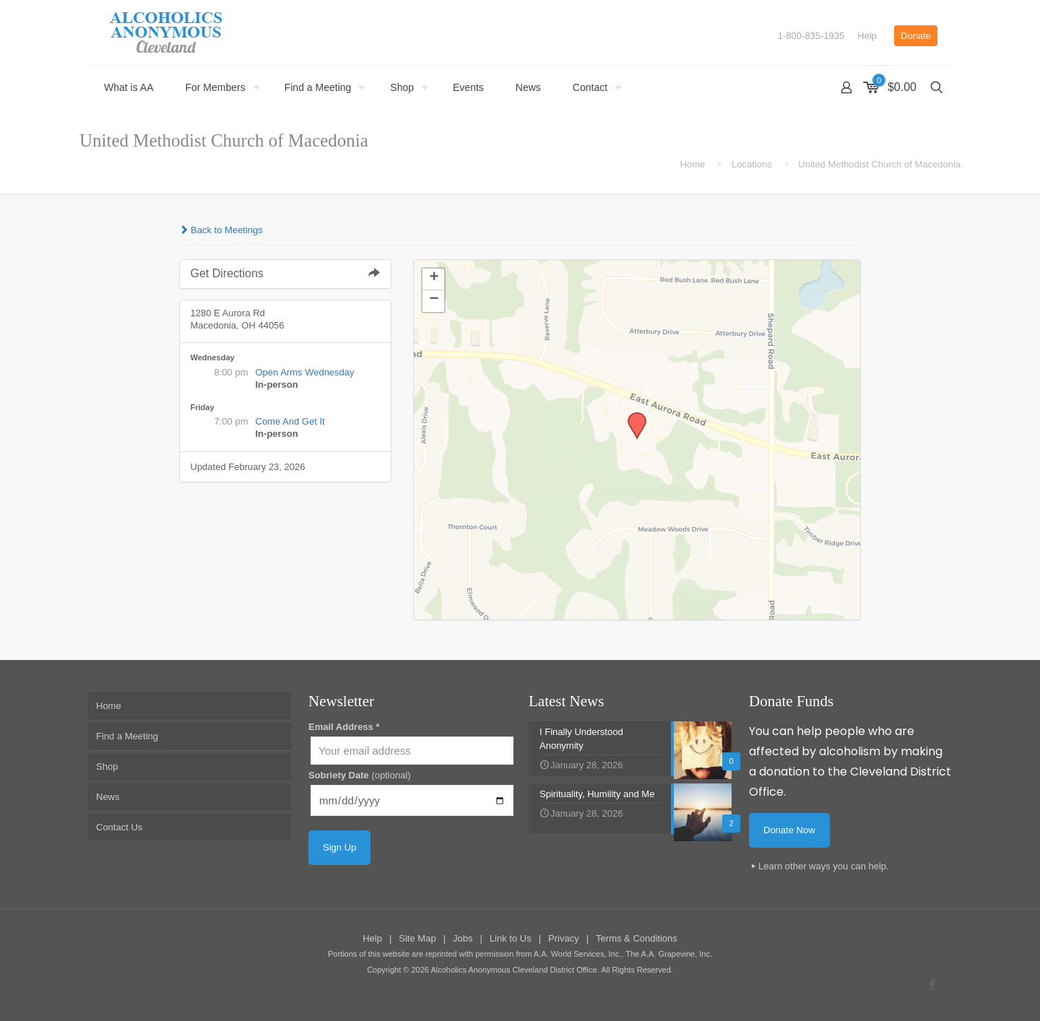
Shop (107, 766)
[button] (632, 416)
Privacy (563, 938)
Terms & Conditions (636, 938)
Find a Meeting (127, 736)
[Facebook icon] (932, 984)
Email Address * (344, 726)
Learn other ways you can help (822, 866)
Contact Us (119, 827)
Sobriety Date (359, 775)
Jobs (462, 938)
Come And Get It (290, 421)
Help (867, 35)
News (108, 796)
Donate (916, 35)
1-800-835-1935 (811, 35)
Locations (752, 164)
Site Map (417, 938)
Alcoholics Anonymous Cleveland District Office (513, 969)
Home (693, 164)
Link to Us (511, 938)
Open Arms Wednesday (305, 372)
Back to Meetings (221, 230)
